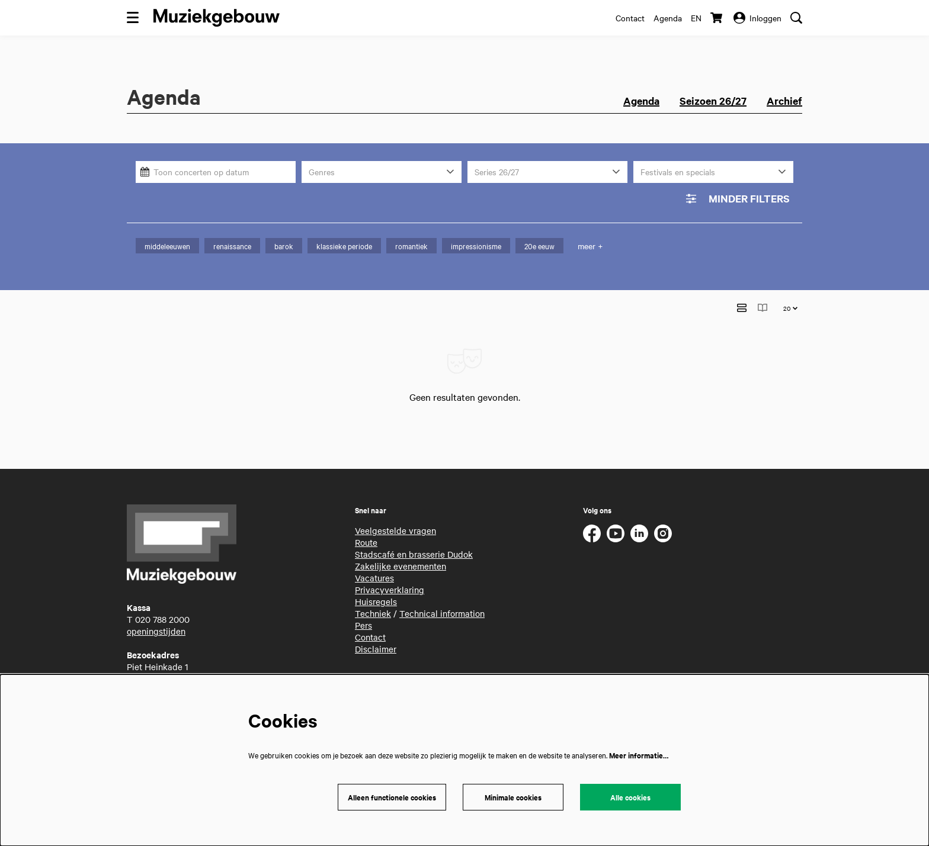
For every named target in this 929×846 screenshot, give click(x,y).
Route (366, 523)
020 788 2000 (162, 600)
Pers (363, 606)
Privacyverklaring (389, 571)
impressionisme (476, 245)
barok (283, 245)
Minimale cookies (513, 797)
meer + (590, 246)
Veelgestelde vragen (395, 511)
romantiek (411, 245)
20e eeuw (539, 245)
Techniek (373, 594)
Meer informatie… (638, 755)
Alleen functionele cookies (392, 797)
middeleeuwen (167, 245)
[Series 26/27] (547, 172)
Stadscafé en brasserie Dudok (414, 535)
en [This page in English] (696, 17)
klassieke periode (344, 245)
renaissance (232, 245)
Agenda (667, 18)
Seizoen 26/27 (713, 101)
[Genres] (382, 172)
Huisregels (376, 582)
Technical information (442, 594)
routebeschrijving (161, 671)
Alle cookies (630, 797)
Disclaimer (375, 630)
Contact (630, 18)
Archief (784, 101)
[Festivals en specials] (713, 172)
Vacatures (374, 559)
